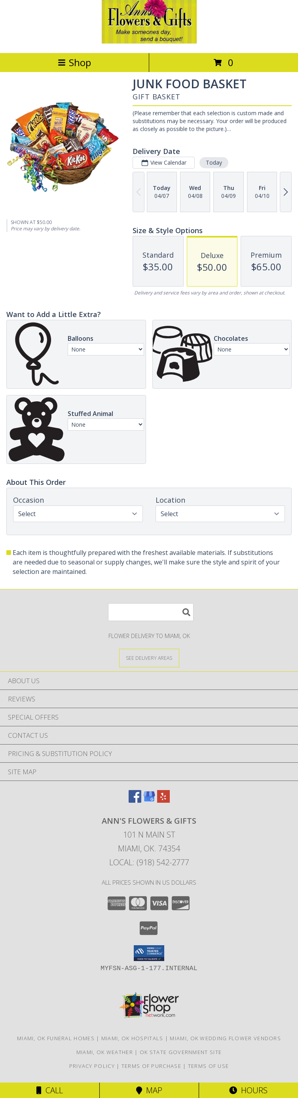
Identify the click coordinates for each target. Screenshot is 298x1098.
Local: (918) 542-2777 (149, 862)
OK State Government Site (181, 1052)
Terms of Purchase (151, 1066)
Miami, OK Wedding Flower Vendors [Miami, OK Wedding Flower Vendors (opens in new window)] (225, 1038)
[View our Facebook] (135, 800)
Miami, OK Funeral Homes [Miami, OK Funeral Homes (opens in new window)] (56, 1038)
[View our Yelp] (163, 800)
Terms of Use (208, 1066)
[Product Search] (151, 612)
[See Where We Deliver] (149, 657)
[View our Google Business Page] (149, 800)
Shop (74, 62)
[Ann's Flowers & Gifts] (149, 41)
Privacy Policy (92, 1066)
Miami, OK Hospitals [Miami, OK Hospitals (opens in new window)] (132, 1038)
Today (214, 162)
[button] (149, 953)
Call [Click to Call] (49, 1090)
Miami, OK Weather (104, 1052)
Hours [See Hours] (248, 1090)
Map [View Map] (149, 1090)
